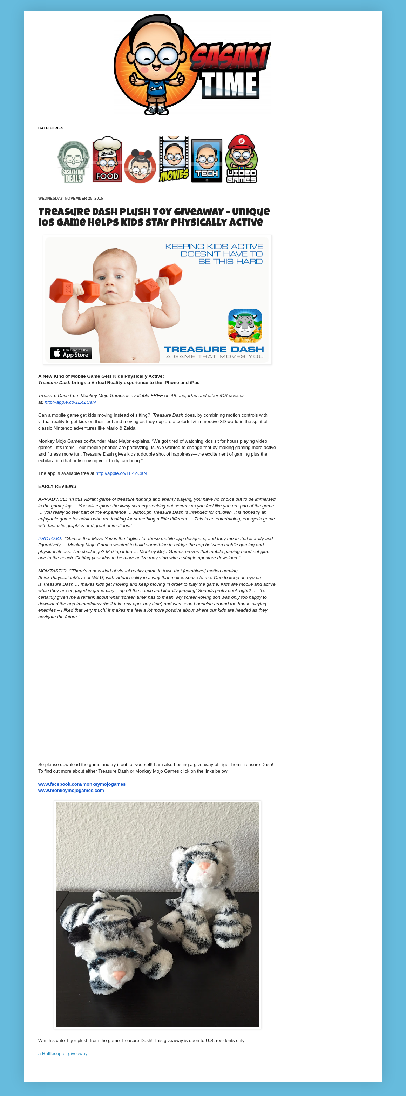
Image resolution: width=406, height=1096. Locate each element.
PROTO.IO (49, 538)
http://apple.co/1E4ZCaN (70, 402)
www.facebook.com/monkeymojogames (82, 784)
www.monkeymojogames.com (71, 790)
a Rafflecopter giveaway (63, 1053)
